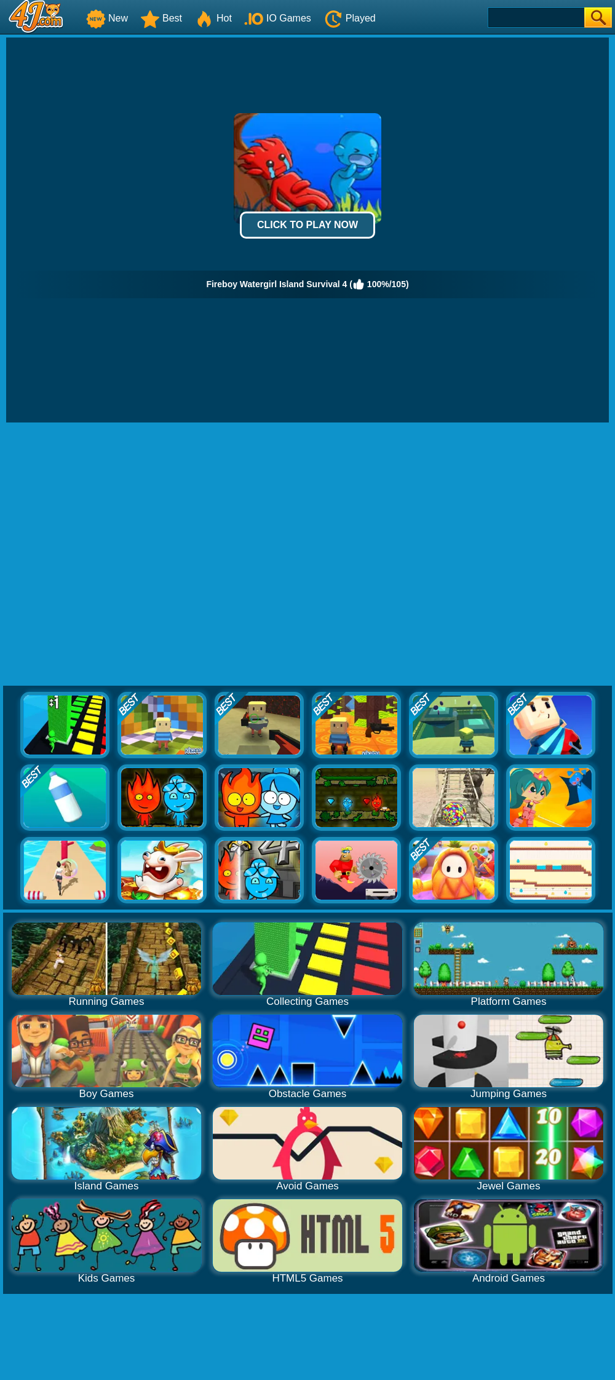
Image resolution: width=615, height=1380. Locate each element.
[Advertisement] (126, 555)
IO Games (277, 18)
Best (161, 18)
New (107, 18)
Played (349, 18)
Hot (213, 18)
